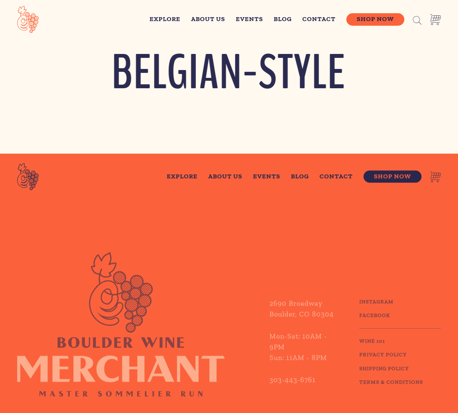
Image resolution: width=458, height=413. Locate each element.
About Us (208, 19)
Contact (319, 19)
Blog (283, 19)
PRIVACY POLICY (383, 361)
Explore (165, 19)
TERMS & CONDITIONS (391, 388)
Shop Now (375, 19)
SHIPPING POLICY (384, 375)
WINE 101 (372, 347)
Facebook (374, 322)
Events (249, 19)
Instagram (376, 308)
